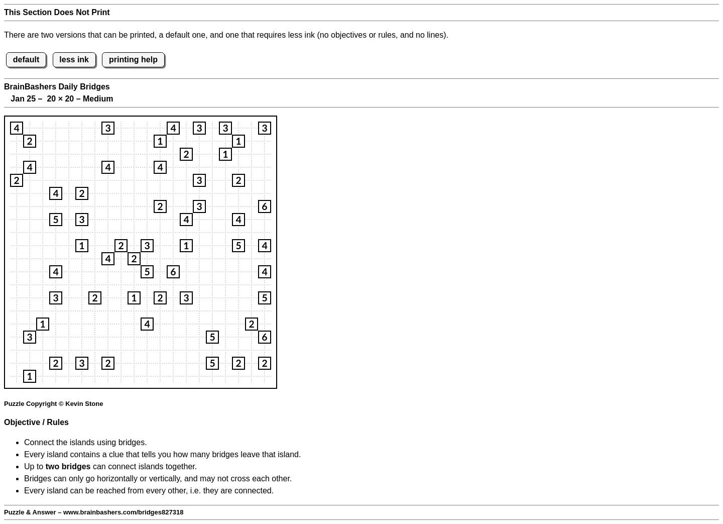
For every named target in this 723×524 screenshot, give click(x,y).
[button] (16, 128)
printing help (133, 59)
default (26, 59)
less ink (74, 59)
